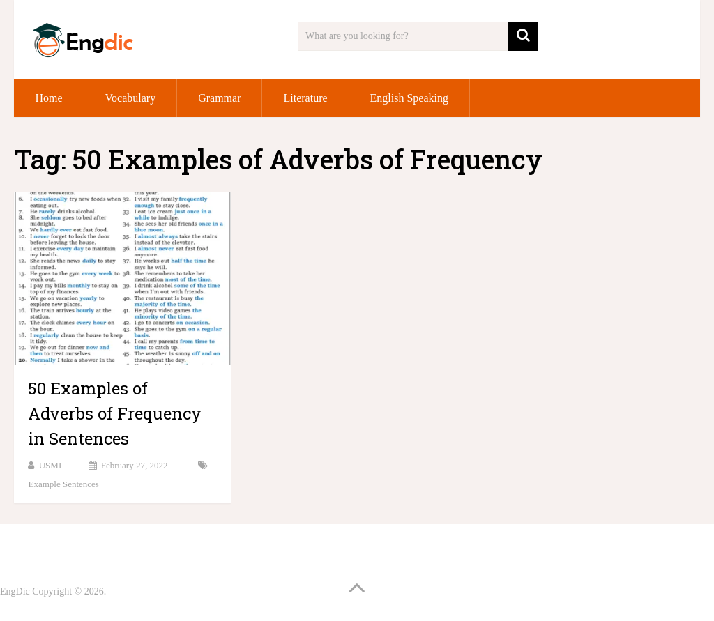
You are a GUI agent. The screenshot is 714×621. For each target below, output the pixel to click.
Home (48, 98)
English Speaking (409, 98)
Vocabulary (130, 98)
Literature (305, 98)
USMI (50, 465)
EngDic (15, 591)
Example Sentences (63, 484)
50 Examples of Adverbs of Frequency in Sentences (115, 413)
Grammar (219, 98)
